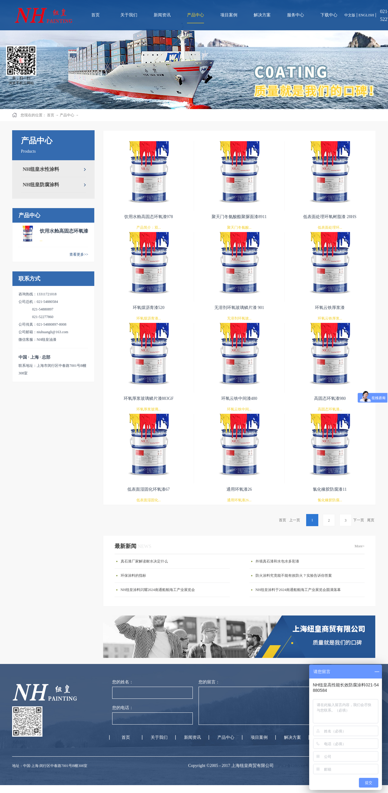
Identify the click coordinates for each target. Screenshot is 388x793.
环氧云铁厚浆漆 (330, 307)
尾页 (370, 520)
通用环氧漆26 (239, 489)
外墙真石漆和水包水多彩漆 (277, 561)
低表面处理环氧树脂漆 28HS (329, 216)
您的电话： (122, 707)
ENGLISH (366, 15)
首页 (95, 15)
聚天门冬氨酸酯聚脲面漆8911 (239, 216)
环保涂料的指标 (133, 575)
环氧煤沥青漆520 (149, 307)
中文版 (349, 15)
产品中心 (67, 115)
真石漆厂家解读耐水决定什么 (144, 561)
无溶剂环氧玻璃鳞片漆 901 (239, 307)
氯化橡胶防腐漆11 (329, 489)
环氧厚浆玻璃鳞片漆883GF (149, 398)
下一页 (358, 520)
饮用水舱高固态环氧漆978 (148, 216)
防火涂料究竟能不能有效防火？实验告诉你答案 (294, 575)
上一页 (294, 520)
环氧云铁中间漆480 (239, 398)
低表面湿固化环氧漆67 (148, 489)
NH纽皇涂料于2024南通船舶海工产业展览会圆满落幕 (298, 590)
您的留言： (209, 682)
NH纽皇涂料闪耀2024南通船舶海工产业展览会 (158, 590)
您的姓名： (122, 682)
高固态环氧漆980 (330, 398)
